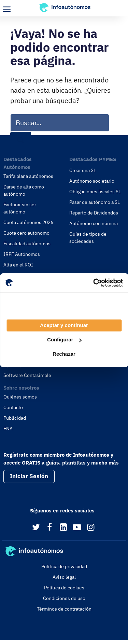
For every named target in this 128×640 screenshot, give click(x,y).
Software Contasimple (27, 375)
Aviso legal (64, 577)
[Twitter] (36, 527)
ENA (8, 429)
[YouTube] (77, 527)
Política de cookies (64, 588)
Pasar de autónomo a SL (94, 202)
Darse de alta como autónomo (23, 190)
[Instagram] (91, 527)
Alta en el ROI (18, 265)
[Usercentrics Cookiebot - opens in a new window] (93, 282)
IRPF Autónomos (21, 254)
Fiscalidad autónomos (27, 243)
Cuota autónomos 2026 (28, 222)
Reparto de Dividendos (93, 213)
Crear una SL (82, 170)
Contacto (13, 407)
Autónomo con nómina (93, 223)
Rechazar (64, 354)
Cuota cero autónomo (26, 233)
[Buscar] (20, 140)
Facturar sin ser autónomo (19, 208)
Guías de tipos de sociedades (87, 237)
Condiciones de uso (64, 598)
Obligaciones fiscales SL (95, 191)
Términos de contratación (64, 609)
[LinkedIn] (63, 527)
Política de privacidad (64, 566)
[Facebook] (50, 527)
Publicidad (14, 418)
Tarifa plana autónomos (28, 176)
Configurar (64, 339)
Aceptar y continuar (64, 325)
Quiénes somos (20, 397)
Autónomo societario (91, 181)
